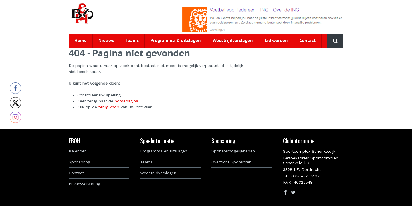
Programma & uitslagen (175, 40)
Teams (132, 40)
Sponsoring (79, 162)
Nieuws (106, 40)
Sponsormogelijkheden (233, 151)
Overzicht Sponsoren (231, 162)
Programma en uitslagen (163, 151)
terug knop (108, 107)
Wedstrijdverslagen (233, 40)
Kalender (77, 151)
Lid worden (276, 40)
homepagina (126, 101)
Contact (308, 40)
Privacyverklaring (84, 183)
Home (80, 40)
